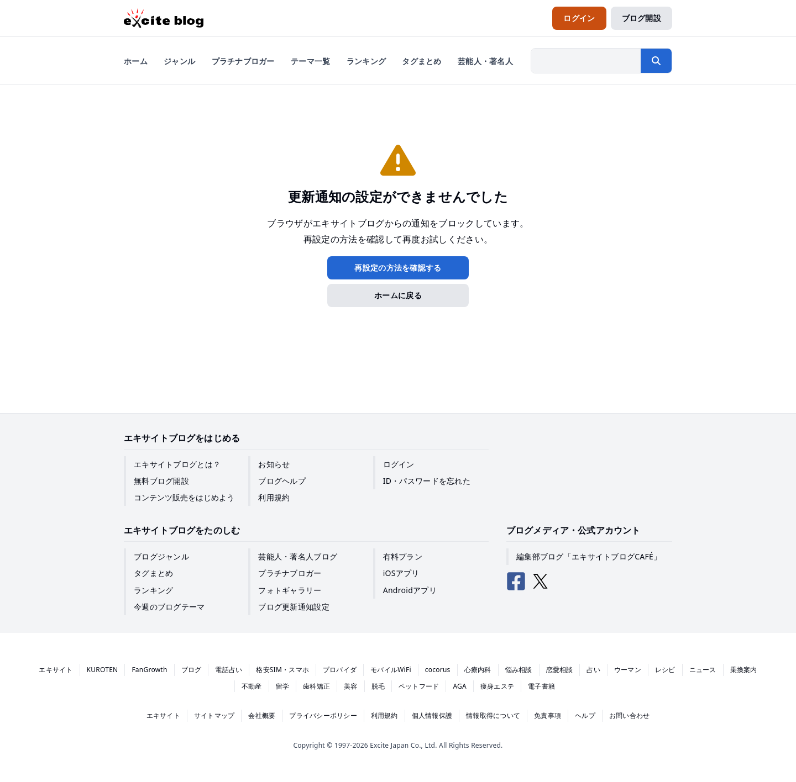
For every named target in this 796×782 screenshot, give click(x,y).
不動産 (252, 686)
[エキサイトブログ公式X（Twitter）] (541, 581)
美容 (350, 686)
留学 (282, 686)
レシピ (665, 669)
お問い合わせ (629, 715)
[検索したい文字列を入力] (586, 61)
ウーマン (627, 669)
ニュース (702, 669)
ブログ (191, 669)
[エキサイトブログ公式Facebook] (516, 581)
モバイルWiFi (390, 669)
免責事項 (547, 715)
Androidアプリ (410, 590)
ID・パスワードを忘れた (426, 480)
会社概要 (261, 715)
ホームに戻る (398, 295)
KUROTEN (102, 669)
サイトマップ (214, 715)
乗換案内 (743, 669)
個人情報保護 (432, 715)
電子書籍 (541, 686)
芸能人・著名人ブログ (297, 556)
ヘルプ (585, 715)
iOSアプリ (401, 573)
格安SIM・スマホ (282, 669)
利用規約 (274, 497)
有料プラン (402, 556)
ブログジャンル (161, 556)
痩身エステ (497, 686)
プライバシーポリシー (323, 715)
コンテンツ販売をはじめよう (184, 497)
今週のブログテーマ (169, 606)
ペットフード (419, 686)
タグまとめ (153, 573)
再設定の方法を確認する (397, 267)
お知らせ (274, 464)
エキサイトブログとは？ (177, 464)
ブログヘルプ (282, 480)
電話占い (228, 669)
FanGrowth (149, 669)
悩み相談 (518, 669)
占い (593, 669)
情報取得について (493, 715)
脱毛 (378, 686)
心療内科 (477, 669)
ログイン (399, 464)
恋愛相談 (559, 669)
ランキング (153, 590)
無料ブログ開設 (161, 480)
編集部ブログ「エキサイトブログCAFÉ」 (588, 556)
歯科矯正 (316, 686)
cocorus (438, 669)
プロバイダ (340, 669)
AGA (460, 686)
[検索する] (656, 61)
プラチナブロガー (289, 573)
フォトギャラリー (289, 590)
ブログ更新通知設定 (293, 606)
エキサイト (55, 669)
